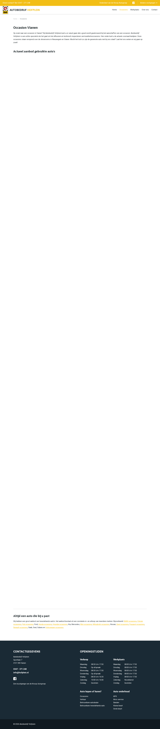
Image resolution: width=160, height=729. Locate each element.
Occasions (123, 10)
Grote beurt (117, 709)
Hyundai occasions (60, 624)
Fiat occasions (27, 624)
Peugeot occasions (136, 624)
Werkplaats (134, 10)
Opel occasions (122, 624)
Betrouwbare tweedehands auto (92, 706)
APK (115, 696)
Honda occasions (45, 624)
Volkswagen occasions (54, 627)
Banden (116, 702)
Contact (154, 10)
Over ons (145, 10)
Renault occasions (20, 627)
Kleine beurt (118, 706)
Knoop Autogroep (39, 684)
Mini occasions (86, 624)
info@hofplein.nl (21, 672)
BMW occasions (130, 621)
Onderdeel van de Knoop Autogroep (113, 3)
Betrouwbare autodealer (89, 702)
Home (114, 10)
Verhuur (83, 699)
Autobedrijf (25, 9)
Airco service (118, 699)
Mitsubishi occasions (101, 624)
